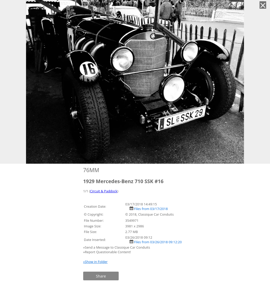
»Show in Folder (95, 261)
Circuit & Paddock (103, 191)
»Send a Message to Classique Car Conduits (117, 247)
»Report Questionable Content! (107, 252)
